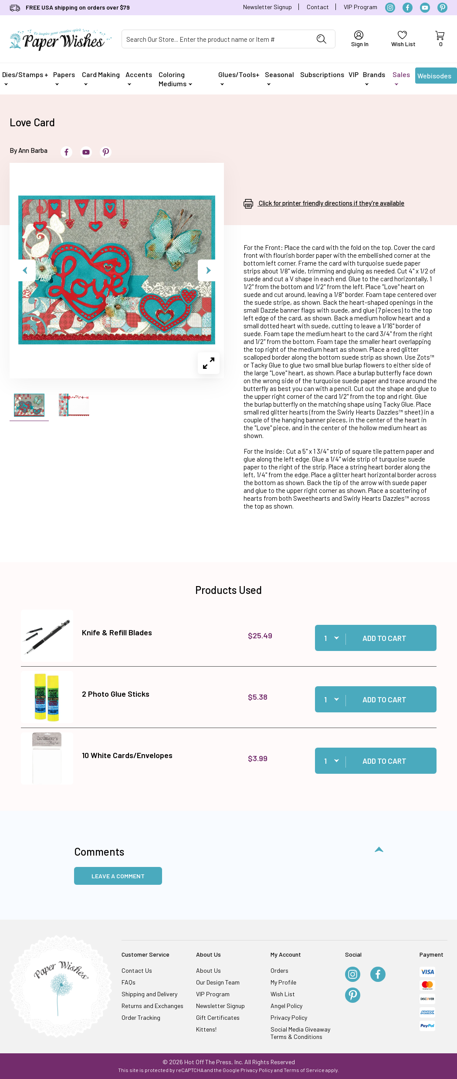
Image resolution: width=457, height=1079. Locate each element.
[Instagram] (390, 8)
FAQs (128, 982)
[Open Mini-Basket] (439, 39)
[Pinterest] (442, 8)
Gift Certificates (218, 1017)
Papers (64, 77)
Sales (401, 77)
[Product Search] (215, 39)
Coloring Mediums (175, 79)
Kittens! (206, 1029)
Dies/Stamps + (25, 77)
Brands (374, 77)
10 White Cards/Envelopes (127, 755)
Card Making (101, 77)
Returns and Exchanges (152, 1005)
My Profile (283, 982)
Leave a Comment (118, 876)
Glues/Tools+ (239, 77)
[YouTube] (425, 8)
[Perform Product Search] (321, 39)
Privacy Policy (289, 1017)
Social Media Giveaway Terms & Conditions (300, 1032)
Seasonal (279, 77)
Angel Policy (286, 1005)
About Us (208, 970)
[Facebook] (408, 8)
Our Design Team (218, 982)
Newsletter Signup (267, 6)
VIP (354, 74)
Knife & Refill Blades (117, 632)
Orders (279, 970)
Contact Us (137, 970)
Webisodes (434, 77)
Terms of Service (304, 1070)
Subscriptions (322, 74)
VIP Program (360, 6)
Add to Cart (384, 638)
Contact (318, 6)
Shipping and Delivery (149, 994)
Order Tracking (141, 1017)
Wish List (283, 994)
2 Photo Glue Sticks (115, 693)
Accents (138, 77)
